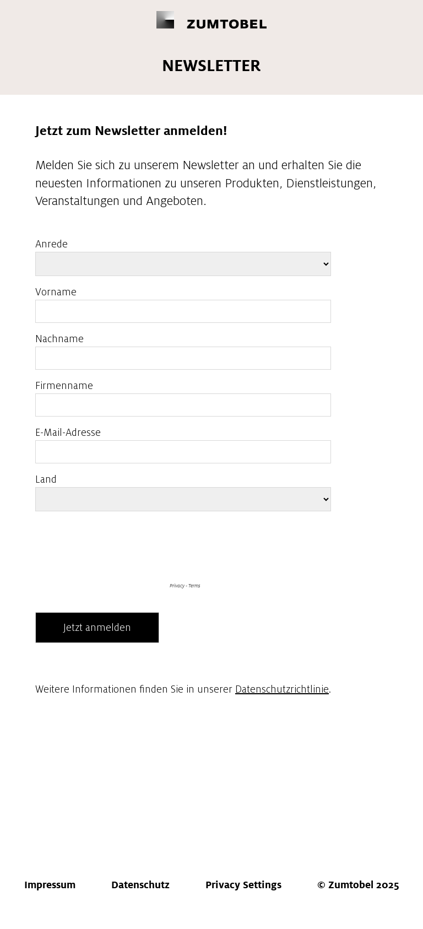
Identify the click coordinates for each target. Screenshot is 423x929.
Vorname (56, 292)
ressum (49, 884)
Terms (194, 585)
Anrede (51, 244)
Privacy (177, 585)
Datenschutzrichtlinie (282, 689)
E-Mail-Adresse (68, 432)
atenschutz (140, 884)
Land (46, 479)
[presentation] (119, 594)
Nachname (59, 338)
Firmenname (64, 385)
